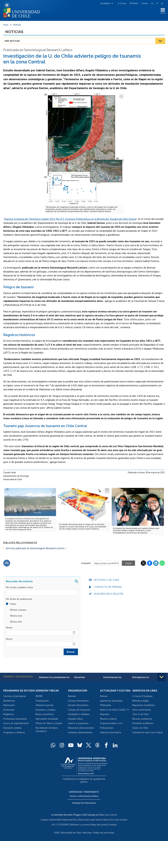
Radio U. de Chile (108, 714)
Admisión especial (44, 706)
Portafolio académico (142, 724)
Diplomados (9, 709)
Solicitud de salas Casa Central (147, 733)
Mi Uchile (134, 3)
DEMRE (39, 697)
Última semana (16, 610)
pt (162, 3)
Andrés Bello (57, 819)
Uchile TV (124, 714)
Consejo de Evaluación (79, 711)
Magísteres (8, 718)
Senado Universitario (78, 706)
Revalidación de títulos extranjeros (47, 731)
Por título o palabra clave (19, 588)
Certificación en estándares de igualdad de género (84, 783)
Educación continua (12, 732)
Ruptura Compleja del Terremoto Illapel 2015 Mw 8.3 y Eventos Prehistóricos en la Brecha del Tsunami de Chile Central (70, 220)
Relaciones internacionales (81, 729)
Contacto (110, 824)
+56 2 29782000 (61, 824)
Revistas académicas (142, 720)
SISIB (58, 832)
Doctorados (9, 714)
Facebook (149, 564)
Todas (11, 605)
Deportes (104, 718)
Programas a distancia (14, 736)
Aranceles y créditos (45, 711)
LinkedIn (155, 564)
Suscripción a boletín (108, 595)
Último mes (14, 616)
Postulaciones (42, 702)
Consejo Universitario (78, 702)
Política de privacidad (102, 832)
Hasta (9, 640)
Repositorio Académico (143, 706)
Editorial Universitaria (110, 736)
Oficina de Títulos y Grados (49, 724)
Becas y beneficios (45, 715)
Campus (46, 819)
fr (157, 3)
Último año (14, 622)
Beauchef (68, 819)
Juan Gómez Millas (99, 819)
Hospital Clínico (75, 720)
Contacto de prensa (108, 588)
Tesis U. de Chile (140, 715)
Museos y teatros (108, 723)
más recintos (120, 819)
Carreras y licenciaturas (14, 700)
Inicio (5, 25)
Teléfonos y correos (79, 824)
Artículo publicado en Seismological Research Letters (35, 549)
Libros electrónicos (141, 711)
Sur (110, 819)
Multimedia (105, 709)
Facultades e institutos (79, 715)
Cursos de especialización (16, 727)
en (152, 3)
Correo (144, 3)
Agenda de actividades (111, 705)
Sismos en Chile (140, 729)
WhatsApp (162, 564)
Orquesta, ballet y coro (111, 727)
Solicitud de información (84, 803)
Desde (9, 628)
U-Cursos (122, 3)
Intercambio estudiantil (47, 720)
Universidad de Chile (71, 832)
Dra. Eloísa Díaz (81, 819)
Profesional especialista (15, 723)
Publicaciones (106, 732)
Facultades (105, 3)
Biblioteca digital (140, 702)
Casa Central (111, 815)
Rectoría (72, 697)
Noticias (17, 25)
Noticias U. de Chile (106, 581)
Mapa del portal (97, 824)
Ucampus (148, 697)
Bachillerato (9, 705)
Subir (6, 564)
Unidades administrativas (80, 733)
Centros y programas (78, 724)
